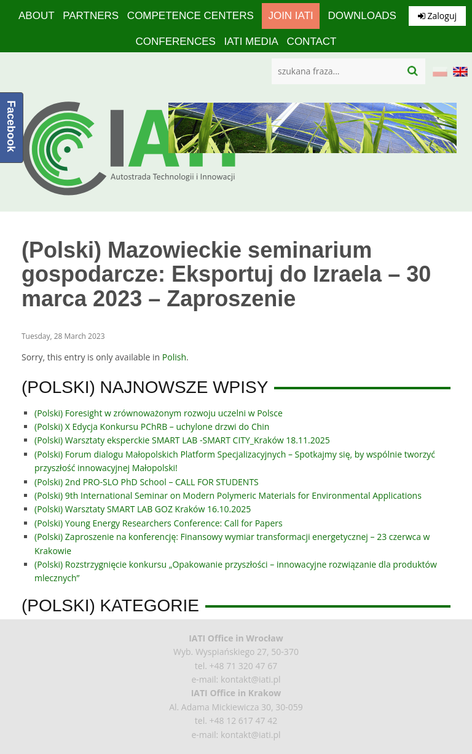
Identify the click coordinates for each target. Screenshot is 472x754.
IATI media (251, 41)
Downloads (362, 16)
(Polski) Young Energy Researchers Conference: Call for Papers (158, 523)
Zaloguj (437, 16)
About (36, 16)
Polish (174, 357)
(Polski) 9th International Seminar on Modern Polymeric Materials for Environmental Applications (228, 495)
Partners (91, 16)
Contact (312, 41)
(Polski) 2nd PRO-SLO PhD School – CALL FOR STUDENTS (146, 482)
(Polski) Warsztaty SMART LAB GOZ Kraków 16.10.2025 (142, 509)
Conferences (175, 41)
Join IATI (290, 16)
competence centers (190, 16)
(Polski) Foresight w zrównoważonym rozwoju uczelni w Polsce (158, 413)
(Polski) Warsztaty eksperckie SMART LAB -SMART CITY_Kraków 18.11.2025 (182, 440)
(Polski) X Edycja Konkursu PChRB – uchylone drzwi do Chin (151, 426)
